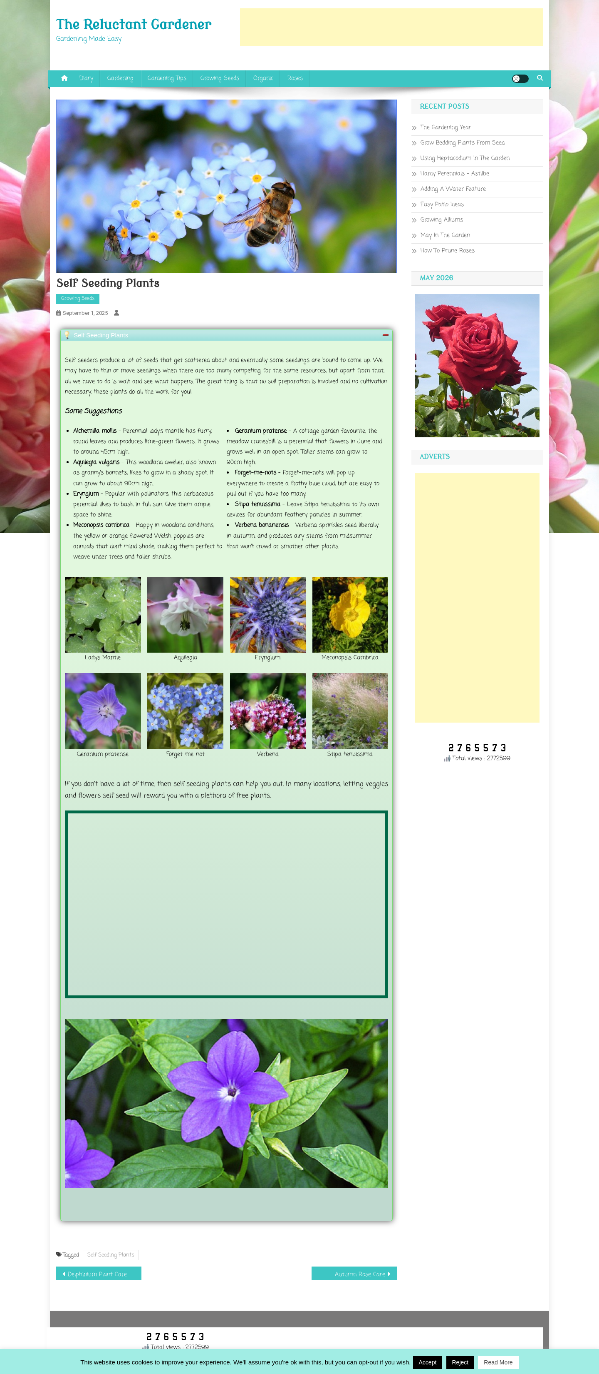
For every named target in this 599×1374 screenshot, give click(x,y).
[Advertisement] (391, 27)
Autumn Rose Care (360, 1274)
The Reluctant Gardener (133, 24)
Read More (498, 1362)
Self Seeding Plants (110, 1255)
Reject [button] (460, 1362)
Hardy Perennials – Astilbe (455, 174)
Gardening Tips (167, 78)
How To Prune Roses (448, 251)
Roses (295, 78)
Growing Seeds (219, 78)
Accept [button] (428, 1362)
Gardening (120, 78)
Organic (263, 78)
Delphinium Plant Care (97, 1274)
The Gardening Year (446, 127)
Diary (86, 78)
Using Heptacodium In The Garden (465, 158)
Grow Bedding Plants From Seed (463, 143)
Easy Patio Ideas (442, 204)
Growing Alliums (442, 220)
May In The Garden (445, 235)
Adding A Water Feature (453, 189)
